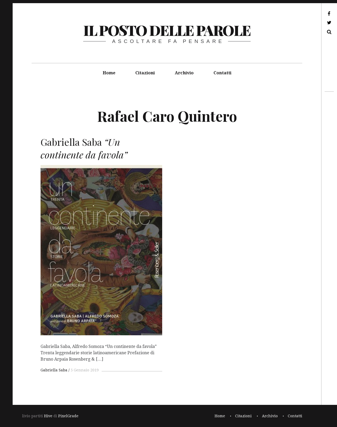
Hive (48, 416)
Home (109, 72)
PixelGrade (68, 416)
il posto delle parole (166, 30)
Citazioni (145, 72)
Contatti (222, 72)
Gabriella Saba (54, 370)
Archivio (184, 72)
